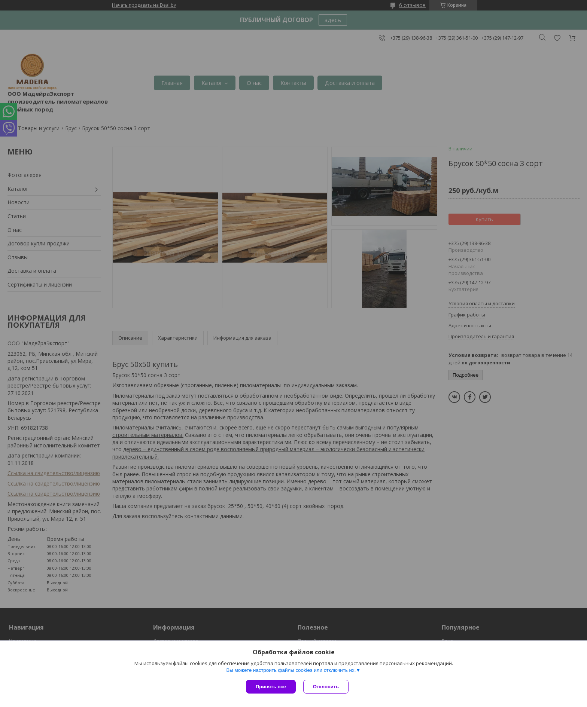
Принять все (271, 686)
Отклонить (326, 686)
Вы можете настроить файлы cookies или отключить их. (291, 670)
